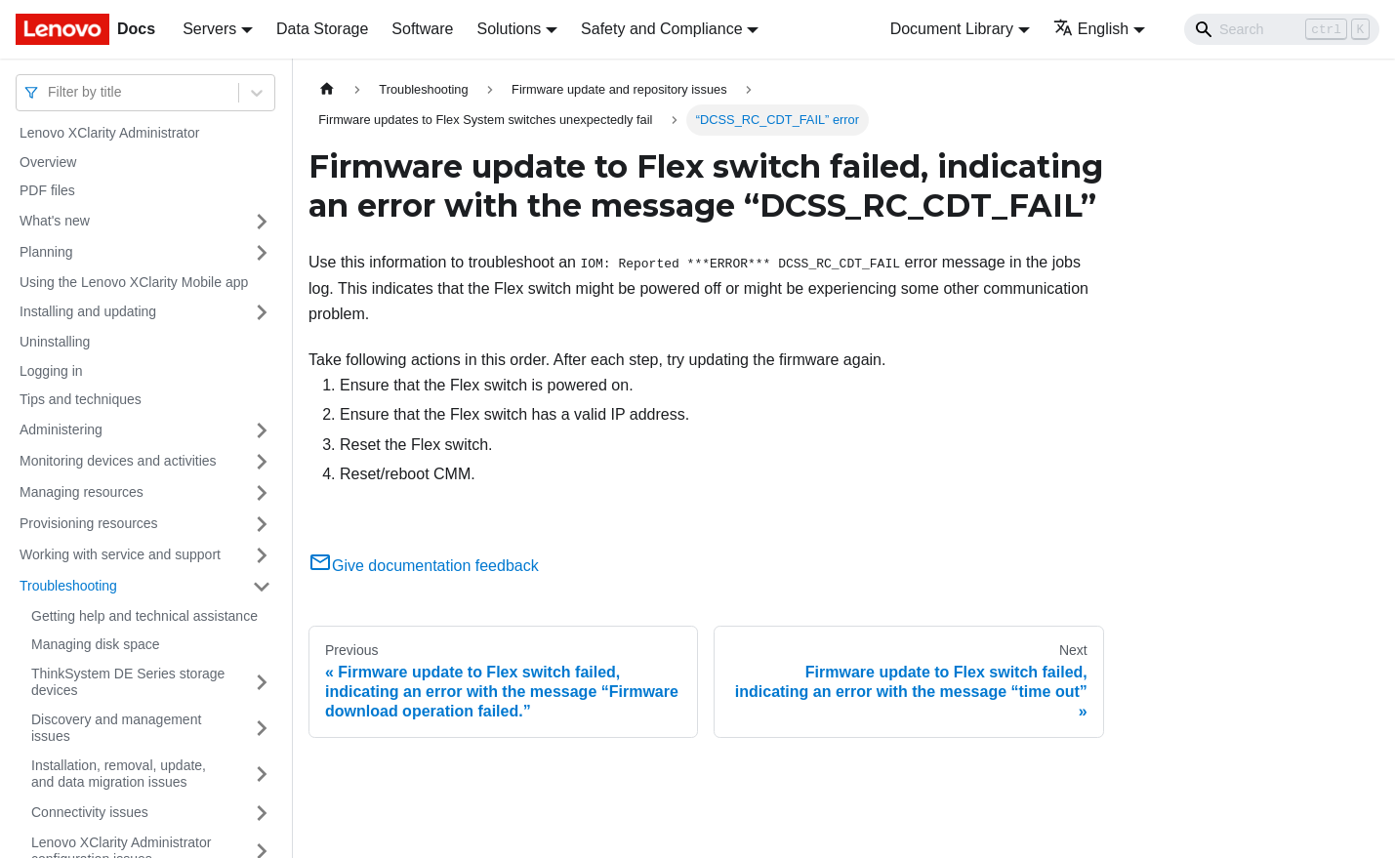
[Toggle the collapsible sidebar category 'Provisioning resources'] (261, 524)
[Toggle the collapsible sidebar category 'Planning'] (261, 252)
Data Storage (322, 28)
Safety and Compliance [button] (661, 28)
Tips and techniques (81, 399)
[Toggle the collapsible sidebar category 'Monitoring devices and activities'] (261, 461)
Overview (48, 162)
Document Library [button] (951, 28)
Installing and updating (88, 311)
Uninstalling (55, 341)
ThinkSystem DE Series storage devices (128, 682)
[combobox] (50, 92)
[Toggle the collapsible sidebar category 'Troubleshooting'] (261, 586)
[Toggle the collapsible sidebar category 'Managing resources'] (261, 493)
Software (422, 28)
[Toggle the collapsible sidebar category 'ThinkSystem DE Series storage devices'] (261, 683)
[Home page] (327, 89)
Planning (46, 252)
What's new (55, 220)
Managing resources (82, 492)
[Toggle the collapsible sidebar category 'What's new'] (261, 221)
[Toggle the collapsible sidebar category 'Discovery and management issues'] (261, 729)
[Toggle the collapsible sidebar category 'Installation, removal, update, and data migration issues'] (261, 774)
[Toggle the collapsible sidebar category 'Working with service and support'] (261, 555)
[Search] (1281, 29)
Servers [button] (209, 28)
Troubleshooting (68, 585)
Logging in (51, 371)
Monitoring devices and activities (118, 461)
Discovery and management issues (116, 728)
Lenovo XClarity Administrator (109, 133)
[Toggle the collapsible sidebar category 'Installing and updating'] (261, 312)
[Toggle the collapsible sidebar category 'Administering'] (261, 430)
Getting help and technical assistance (144, 616)
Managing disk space (95, 644)
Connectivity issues (89, 812)
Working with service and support (120, 554)
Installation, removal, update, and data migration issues (118, 774)
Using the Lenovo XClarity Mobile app (134, 282)
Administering (61, 429)
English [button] (1090, 28)
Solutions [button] (508, 28)
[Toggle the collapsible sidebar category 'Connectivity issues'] (261, 813)
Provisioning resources (89, 523)
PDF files (47, 190)
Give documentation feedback (423, 565)
